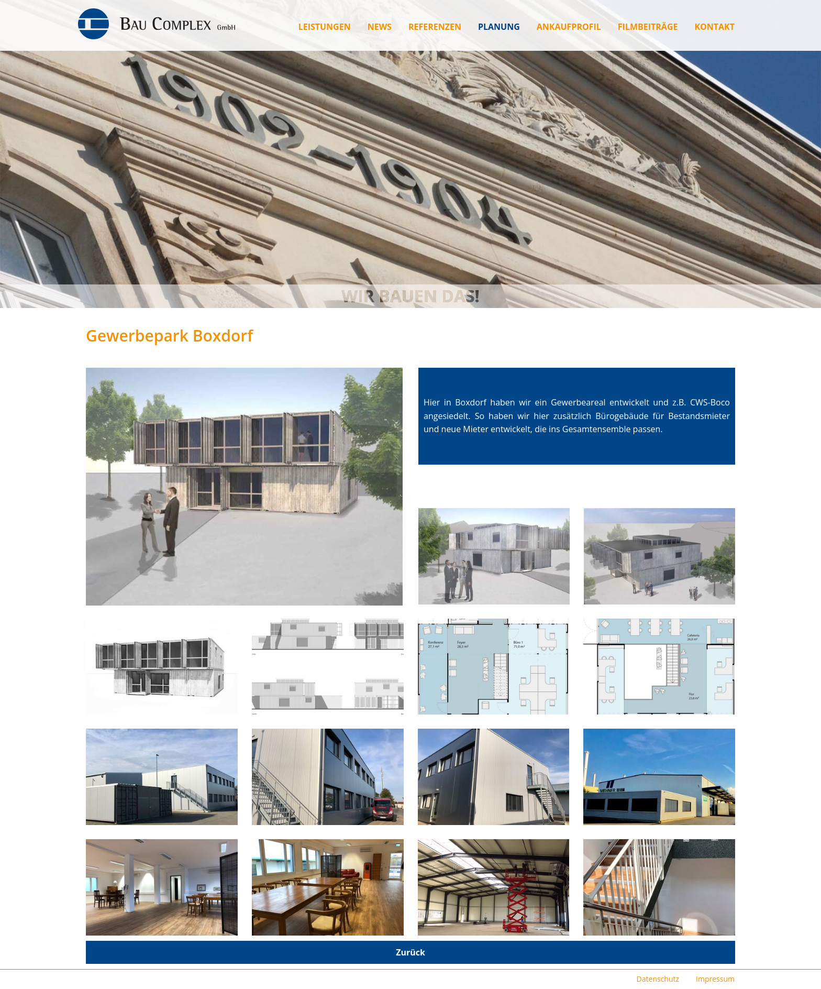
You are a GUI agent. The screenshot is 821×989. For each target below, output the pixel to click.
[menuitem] (324, 27)
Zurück (410, 952)
